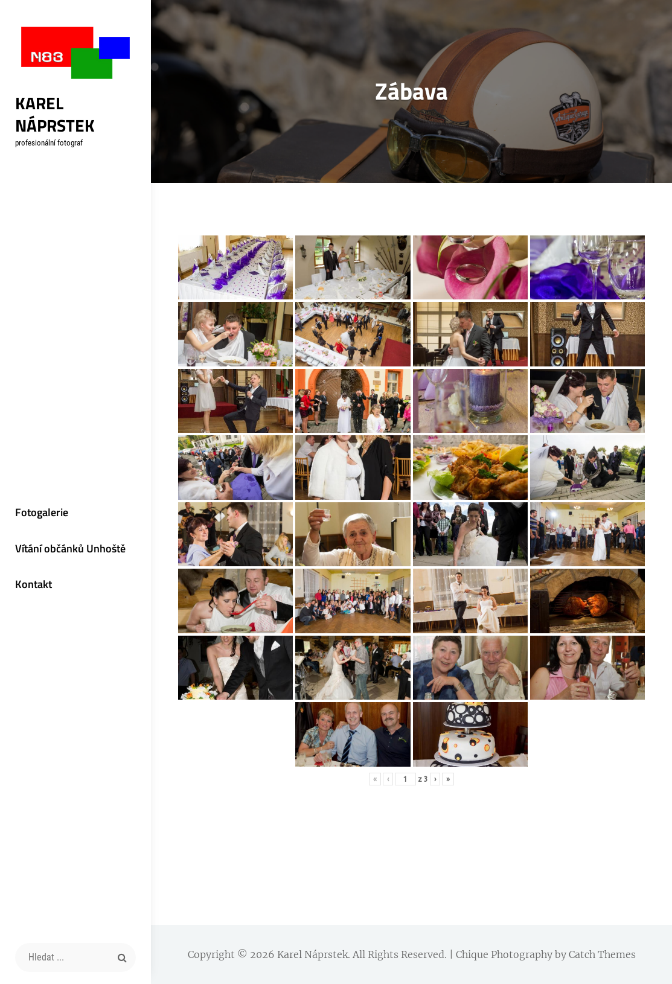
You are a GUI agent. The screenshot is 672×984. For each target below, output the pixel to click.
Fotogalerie (41, 512)
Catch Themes (602, 954)
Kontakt (33, 584)
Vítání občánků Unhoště (70, 548)
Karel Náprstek (55, 114)
